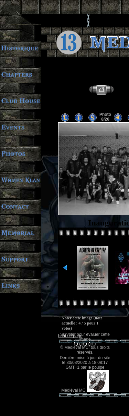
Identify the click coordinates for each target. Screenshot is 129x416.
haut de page (70, 335)
